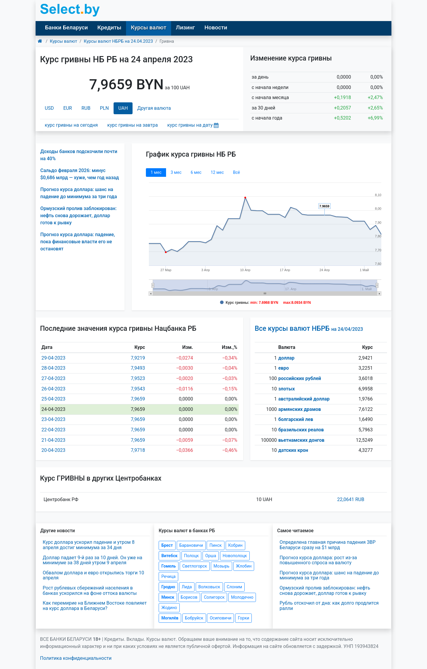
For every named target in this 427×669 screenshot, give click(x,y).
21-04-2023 (54, 440)
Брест (167, 545)
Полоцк (191, 555)
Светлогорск (194, 566)
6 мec (196, 172)
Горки (243, 618)
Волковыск (209, 586)
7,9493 (138, 368)
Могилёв (169, 618)
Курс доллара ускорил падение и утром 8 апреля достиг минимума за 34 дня (89, 544)
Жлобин (244, 566)
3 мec (176, 172)
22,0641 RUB (350, 499)
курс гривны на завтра (132, 125)
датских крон (293, 450)
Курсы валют (148, 27)
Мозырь (222, 566)
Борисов (189, 597)
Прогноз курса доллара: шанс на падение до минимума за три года (329, 575)
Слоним (234, 586)
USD (49, 108)
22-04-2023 (54, 430)
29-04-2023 (54, 358)
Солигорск (214, 597)
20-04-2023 (54, 450)
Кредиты (109, 27)
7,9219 (138, 358)
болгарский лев (295, 419)
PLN (104, 108)
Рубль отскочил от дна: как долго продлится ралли (329, 605)
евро (283, 368)
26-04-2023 (54, 389)
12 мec (217, 172)
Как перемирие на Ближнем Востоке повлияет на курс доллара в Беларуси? (95, 605)
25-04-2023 (54, 399)
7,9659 (138, 399)
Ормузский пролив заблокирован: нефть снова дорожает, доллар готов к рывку (78, 215)
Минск (167, 597)
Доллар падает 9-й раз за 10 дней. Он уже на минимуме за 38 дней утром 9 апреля (92, 560)
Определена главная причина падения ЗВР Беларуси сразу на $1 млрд (328, 544)
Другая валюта (154, 108)
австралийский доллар (303, 399)
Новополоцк (235, 555)
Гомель (168, 566)
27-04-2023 (54, 378)
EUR (67, 108)
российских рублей (299, 378)
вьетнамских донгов (301, 440)
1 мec (156, 172)
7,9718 (138, 450)
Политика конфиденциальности (75, 658)
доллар (286, 358)
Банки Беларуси (66, 27)
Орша (210, 555)
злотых (286, 389)
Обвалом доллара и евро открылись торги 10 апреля (93, 575)
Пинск (215, 545)
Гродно (168, 586)
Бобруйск (194, 618)
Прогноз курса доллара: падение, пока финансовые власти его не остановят (77, 242)
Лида (187, 586)
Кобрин (235, 545)
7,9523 (138, 378)
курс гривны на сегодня (71, 125)
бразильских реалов (301, 430)
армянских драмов (299, 409)
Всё (236, 172)
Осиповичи (220, 618)
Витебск (169, 555)
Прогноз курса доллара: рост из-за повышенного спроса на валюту (318, 560)
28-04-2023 (54, 368)
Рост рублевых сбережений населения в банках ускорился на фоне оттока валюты (90, 590)
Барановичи (191, 545)
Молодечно (242, 597)
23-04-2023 (54, 419)
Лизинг (185, 27)
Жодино (169, 607)
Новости (215, 27)
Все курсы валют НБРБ (309, 329)
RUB (86, 108)
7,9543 (138, 389)
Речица (168, 576)
